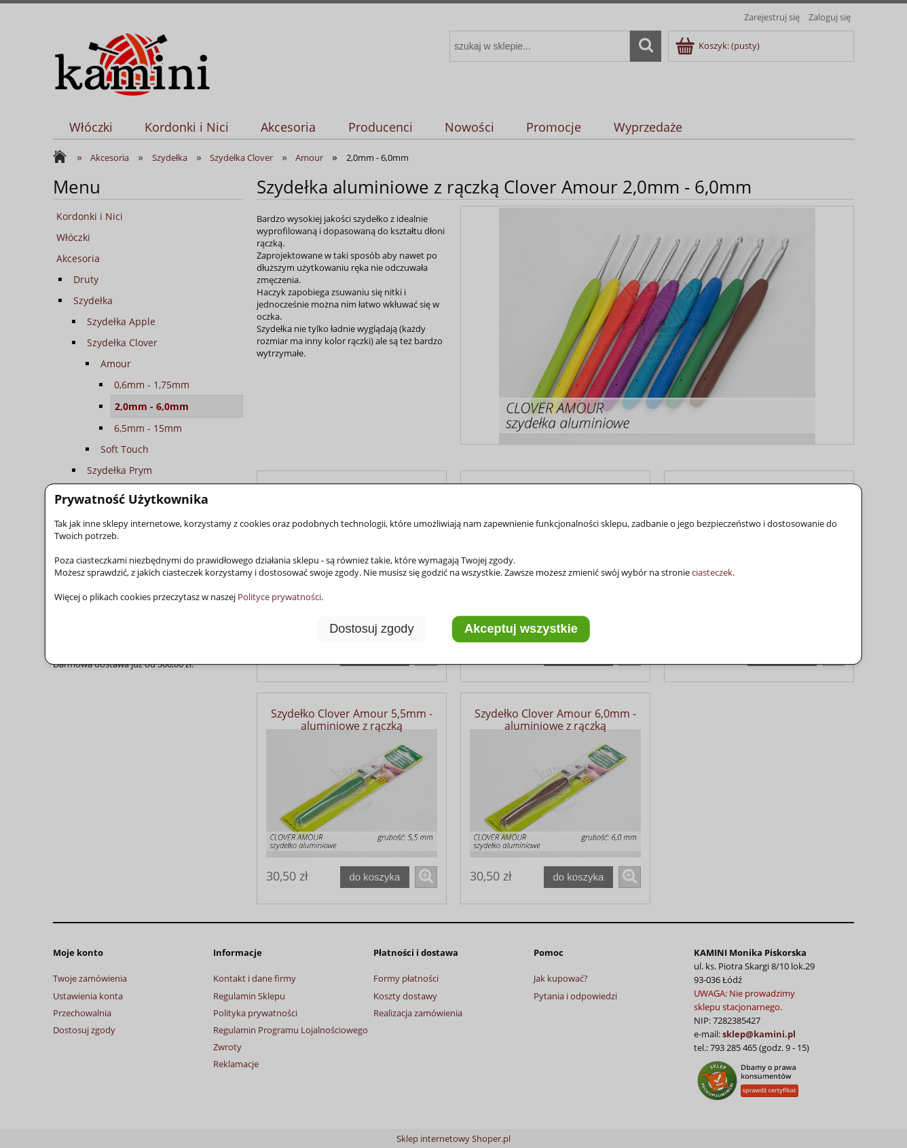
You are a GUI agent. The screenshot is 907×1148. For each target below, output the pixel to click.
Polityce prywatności (279, 597)
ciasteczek (712, 572)
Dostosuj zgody (371, 628)
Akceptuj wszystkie (521, 628)
